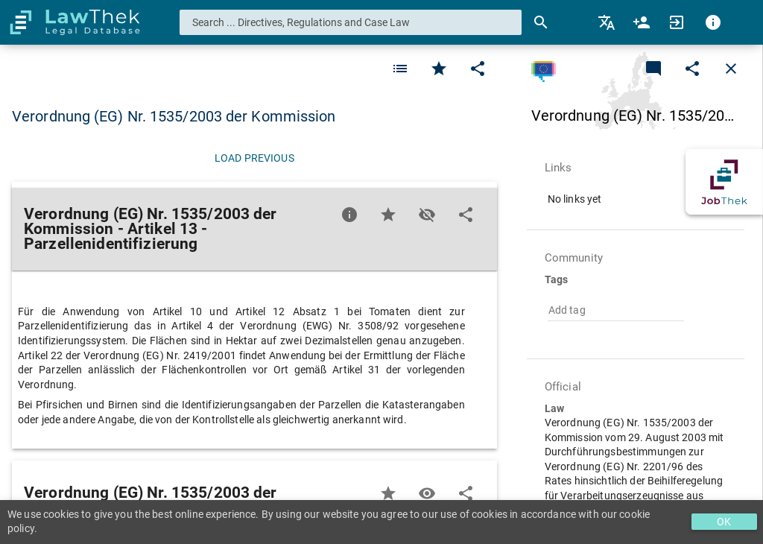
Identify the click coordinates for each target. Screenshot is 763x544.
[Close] (731, 68)
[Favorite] (400, 68)
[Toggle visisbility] (427, 215)
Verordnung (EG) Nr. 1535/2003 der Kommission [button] (173, 116)
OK (724, 522)
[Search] (541, 22)
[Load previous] (254, 158)
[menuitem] (607, 22)
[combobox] (351, 22)
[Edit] (478, 68)
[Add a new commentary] (653, 68)
